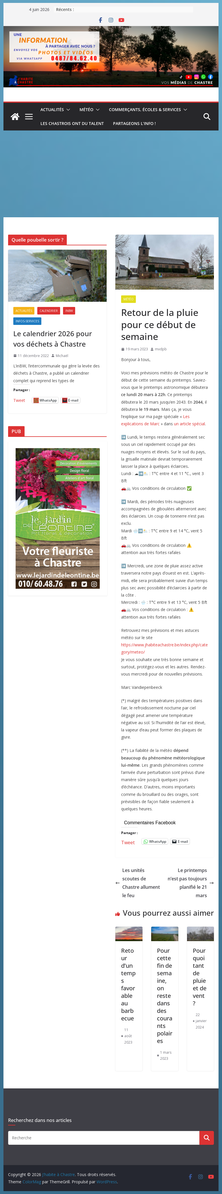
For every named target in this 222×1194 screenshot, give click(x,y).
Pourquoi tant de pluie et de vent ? (199, 977)
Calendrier (49, 311)
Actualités (52, 109)
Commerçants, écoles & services (145, 109)
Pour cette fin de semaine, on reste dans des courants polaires (164, 996)
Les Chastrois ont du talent (72, 123)
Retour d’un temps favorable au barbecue (128, 984)
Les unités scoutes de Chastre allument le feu (137, 882)
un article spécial (189, 423)
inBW (69, 311)
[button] (67, 110)
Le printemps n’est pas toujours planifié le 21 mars (191, 882)
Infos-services (27, 321)
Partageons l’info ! (134, 123)
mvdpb (161, 349)
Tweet (128, 841)
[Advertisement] (111, 173)
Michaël (62, 355)
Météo (86, 109)
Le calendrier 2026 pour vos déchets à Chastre (52, 339)
